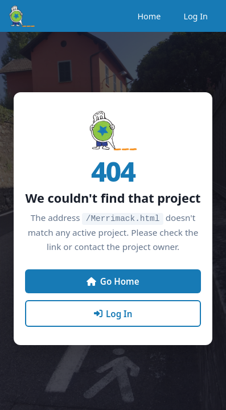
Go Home (113, 280)
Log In (195, 16)
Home (149, 16)
